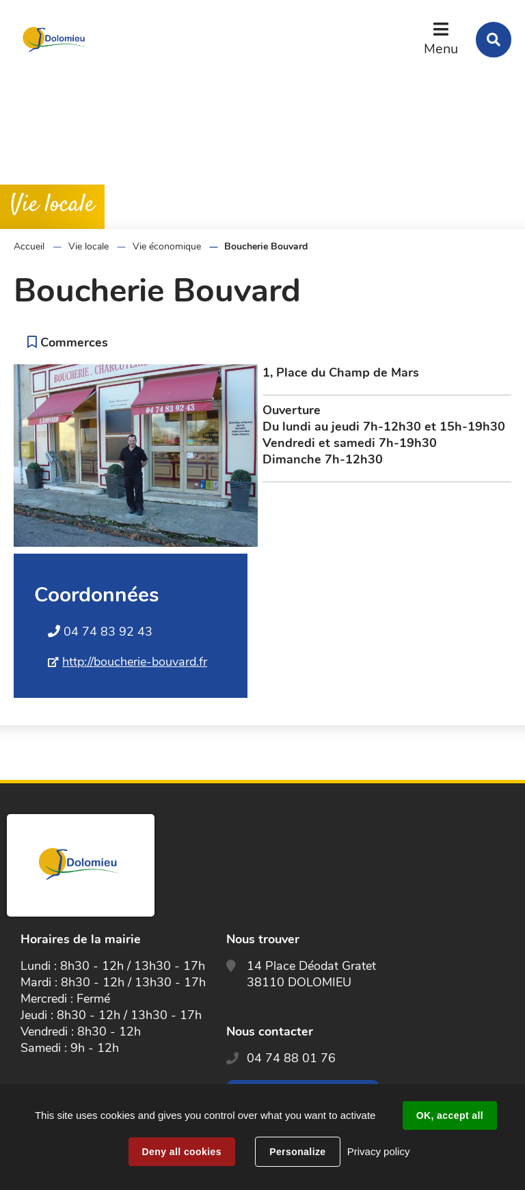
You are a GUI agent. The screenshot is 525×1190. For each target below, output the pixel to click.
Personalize (297, 1151)
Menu (441, 49)
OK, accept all (449, 1115)
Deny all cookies (181, 1151)
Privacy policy (378, 1151)
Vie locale (88, 246)
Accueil (29, 246)
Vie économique (167, 246)
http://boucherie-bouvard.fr (134, 661)
